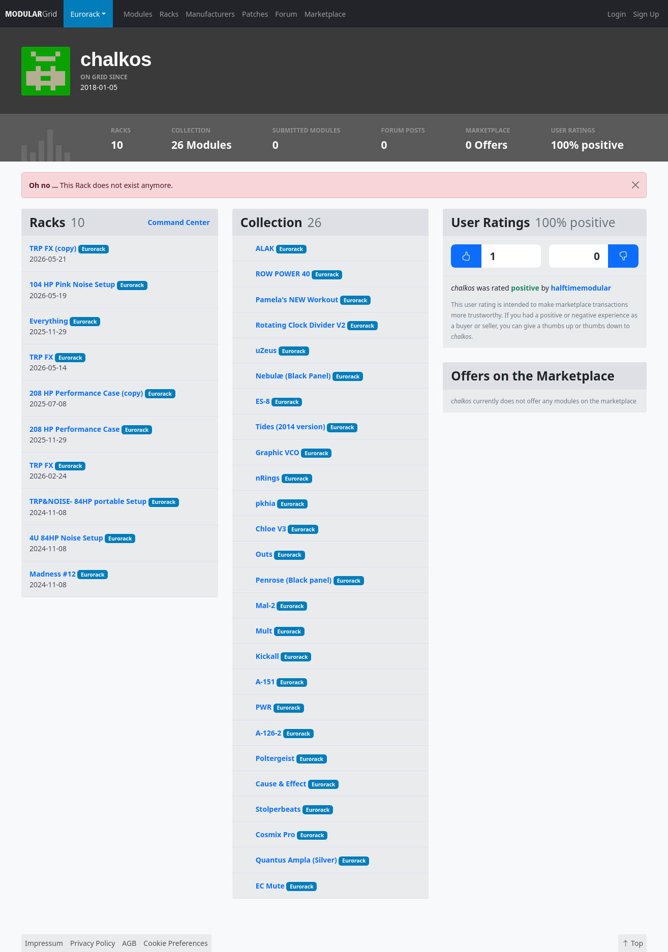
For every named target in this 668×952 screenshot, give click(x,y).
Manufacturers (210, 14)
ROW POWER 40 (283, 273)
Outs (264, 554)
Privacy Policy (92, 943)
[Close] (635, 185)
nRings (268, 478)
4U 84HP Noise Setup (66, 538)
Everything (48, 321)
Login (617, 14)
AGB (129, 943)
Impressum (44, 943)
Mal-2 (265, 605)
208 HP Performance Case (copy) (86, 393)
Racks (169, 14)
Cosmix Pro (275, 834)
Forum (286, 14)
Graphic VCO (277, 452)
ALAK (265, 248)
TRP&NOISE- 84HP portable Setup (87, 501)
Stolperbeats (278, 809)
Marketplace (325, 14)
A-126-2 (269, 733)
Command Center (179, 222)
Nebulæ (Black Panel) (293, 375)
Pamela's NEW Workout (297, 299)
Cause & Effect (281, 783)
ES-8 (263, 401)
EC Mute (270, 886)
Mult (264, 631)
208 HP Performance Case (74, 429)
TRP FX (41, 357)
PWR (263, 707)
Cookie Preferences (175, 943)
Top (632, 943)
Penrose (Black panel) (294, 580)
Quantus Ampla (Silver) (296, 860)
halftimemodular (581, 288)
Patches (255, 14)
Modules (138, 14)
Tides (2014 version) (290, 426)
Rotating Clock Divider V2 (301, 325)
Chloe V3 (271, 528)
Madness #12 (52, 574)
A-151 (265, 681)
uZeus (266, 350)
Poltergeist (275, 758)
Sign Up (646, 14)
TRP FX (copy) (52, 248)
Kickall (267, 656)
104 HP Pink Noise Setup (72, 284)
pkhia (266, 503)
